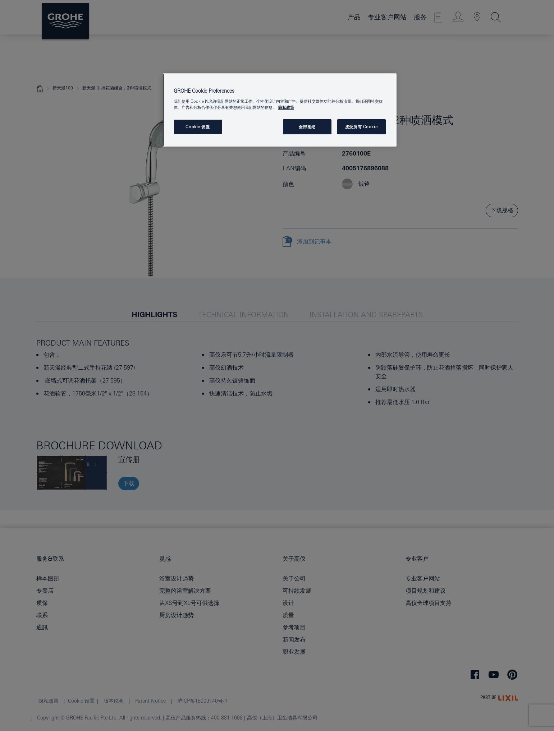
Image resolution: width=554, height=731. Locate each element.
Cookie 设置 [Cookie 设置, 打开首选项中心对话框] (198, 126)
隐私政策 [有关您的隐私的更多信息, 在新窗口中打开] (286, 107)
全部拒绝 (307, 126)
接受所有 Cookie (361, 126)
